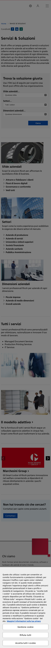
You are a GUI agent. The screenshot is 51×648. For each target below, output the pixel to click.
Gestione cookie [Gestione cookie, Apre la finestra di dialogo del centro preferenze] (25, 627)
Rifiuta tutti (25, 635)
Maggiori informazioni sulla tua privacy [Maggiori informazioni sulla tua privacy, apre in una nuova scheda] (24, 621)
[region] (25, 607)
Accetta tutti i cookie (25, 643)
